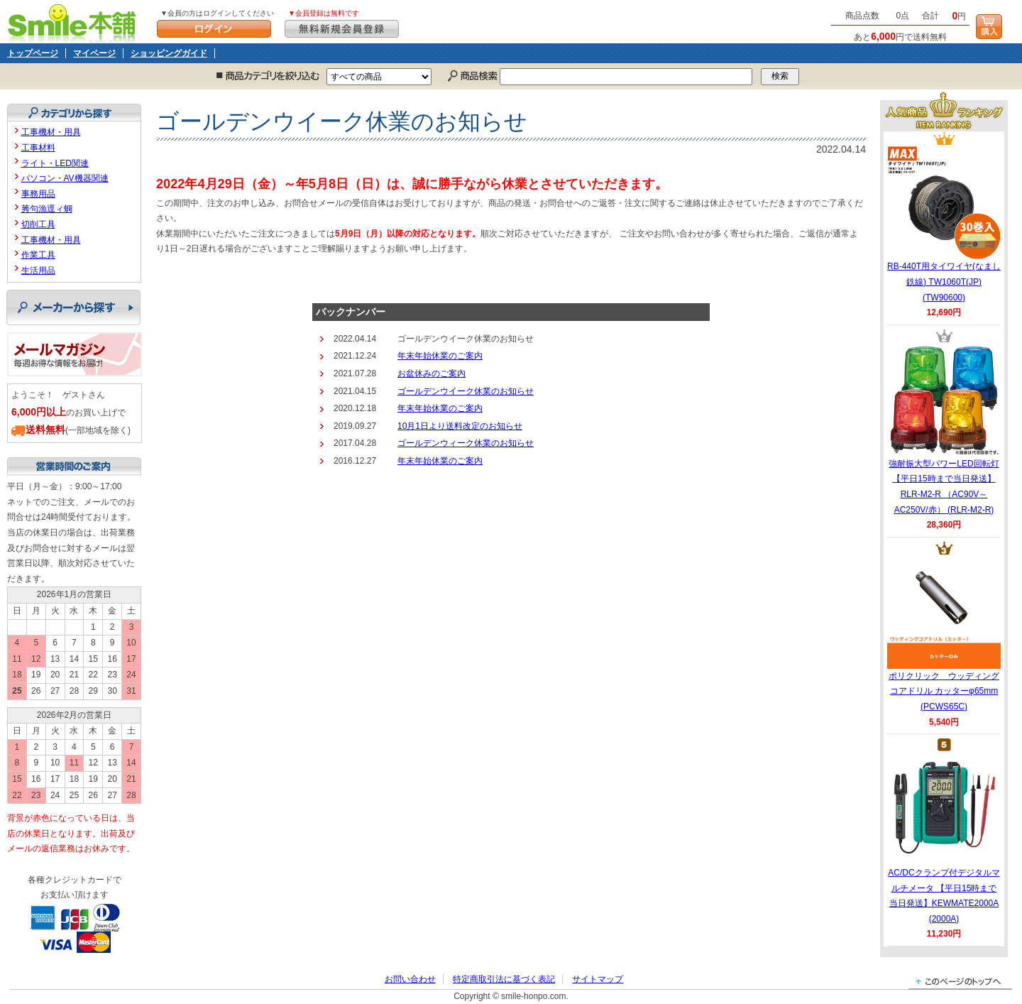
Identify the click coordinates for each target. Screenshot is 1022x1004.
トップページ (32, 53)
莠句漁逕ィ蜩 (46, 209)
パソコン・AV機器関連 (65, 178)
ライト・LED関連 (55, 163)
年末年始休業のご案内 (440, 356)
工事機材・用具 (51, 132)
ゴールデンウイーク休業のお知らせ (465, 391)
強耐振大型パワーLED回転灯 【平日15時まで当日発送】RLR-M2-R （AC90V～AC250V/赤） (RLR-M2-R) (944, 429)
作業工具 (38, 255)
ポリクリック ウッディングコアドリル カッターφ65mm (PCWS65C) (944, 633)
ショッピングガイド (169, 53)
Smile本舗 (75, 21)
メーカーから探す (73, 307)
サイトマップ (597, 979)
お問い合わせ (410, 979)
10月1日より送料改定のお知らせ (459, 426)
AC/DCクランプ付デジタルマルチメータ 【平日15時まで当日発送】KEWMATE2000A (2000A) (943, 838)
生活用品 (38, 270)
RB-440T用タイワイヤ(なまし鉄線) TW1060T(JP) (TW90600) (944, 224)
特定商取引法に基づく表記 (504, 979)
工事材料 (38, 148)
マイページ (94, 53)
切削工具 (38, 224)
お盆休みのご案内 (431, 373)
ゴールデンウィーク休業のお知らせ (465, 443)
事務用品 (38, 194)
